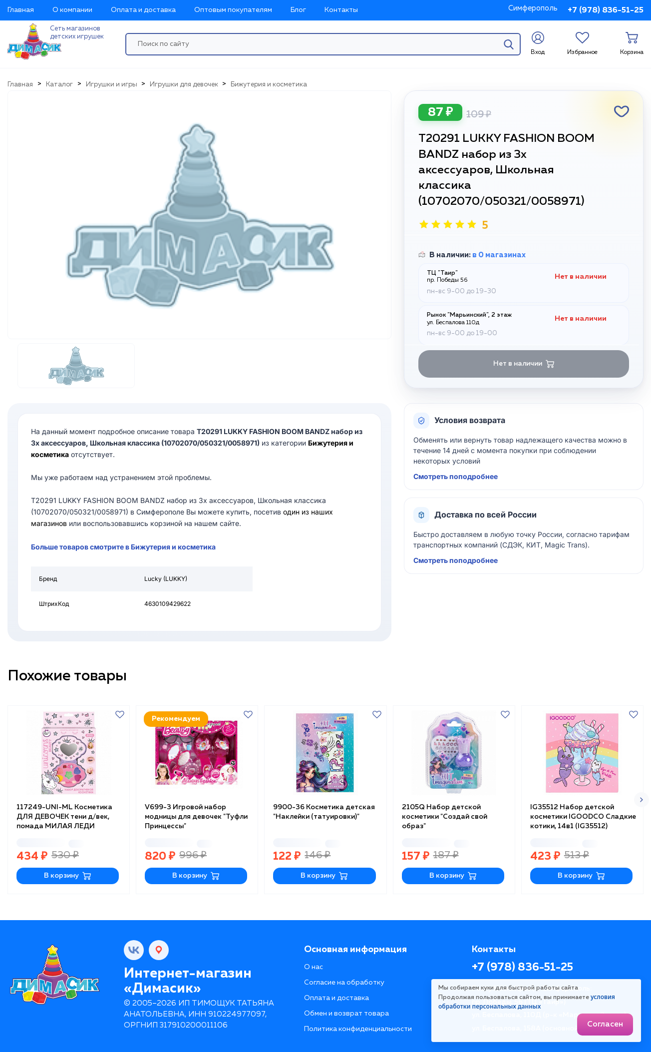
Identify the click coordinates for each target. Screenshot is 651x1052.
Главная (20, 9)
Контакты (341, 9)
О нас (313, 967)
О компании (72, 9)
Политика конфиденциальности (358, 1029)
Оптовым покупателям (233, 9)
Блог (298, 9)
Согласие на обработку (344, 982)
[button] (641, 799)
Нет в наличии (524, 364)
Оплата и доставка (143, 9)
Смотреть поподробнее (455, 476)
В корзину (67, 876)
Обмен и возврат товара (346, 1013)
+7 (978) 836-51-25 (606, 10)
